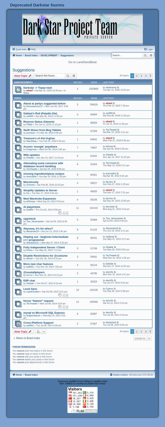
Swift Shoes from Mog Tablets (42, 130)
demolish (110, 206)
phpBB (72, 381)
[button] (150, 75)
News (26, 93)
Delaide (30, 157)
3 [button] (141, 76)
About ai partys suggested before (44, 103)
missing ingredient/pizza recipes (43, 173)
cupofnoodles (33, 291)
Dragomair (31, 149)
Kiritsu (29, 250)
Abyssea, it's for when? (38, 228)
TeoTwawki (111, 130)
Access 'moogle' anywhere (40, 146)
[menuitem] (31, 49)
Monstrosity (31, 182)
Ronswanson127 (34, 106)
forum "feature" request (38, 300)
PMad (29, 124)
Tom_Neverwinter (35, 221)
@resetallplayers (34, 272)
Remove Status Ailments (38, 121)
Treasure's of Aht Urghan (39, 138)
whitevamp (111, 87)
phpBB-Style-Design (97, 383)
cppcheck (29, 218)
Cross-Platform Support (38, 322)
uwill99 (29, 116)
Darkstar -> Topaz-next (37, 87)
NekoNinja (31, 141)
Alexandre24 (32, 231)
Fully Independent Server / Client (44, 247)
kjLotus (109, 182)
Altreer (29, 258)
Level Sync (30, 288)
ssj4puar (110, 236)
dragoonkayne (33, 315)
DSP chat (29, 280)
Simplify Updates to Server (40, 190)
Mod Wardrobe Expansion (39, 198)
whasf (29, 90)
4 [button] (146, 76)
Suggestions (24, 70)
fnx (27, 193)
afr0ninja (30, 201)
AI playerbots (31, 206)
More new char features (38, 264)
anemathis (31, 176)
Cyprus (109, 288)
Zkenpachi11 (32, 242)
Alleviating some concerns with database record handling (43, 165)
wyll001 (30, 267)
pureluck (30, 133)
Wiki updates (31, 154)
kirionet (109, 146)
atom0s (109, 272)
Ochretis (30, 185)
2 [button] (137, 76)
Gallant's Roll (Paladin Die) (40, 113)
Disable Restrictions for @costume (45, 255)
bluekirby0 (111, 322)
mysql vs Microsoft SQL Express (44, 312)
